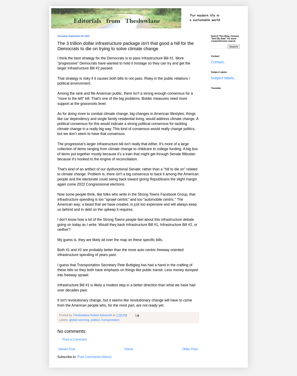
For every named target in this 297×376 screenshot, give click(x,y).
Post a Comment (74, 339)
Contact (217, 62)
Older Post (190, 349)
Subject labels (222, 78)
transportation (110, 320)
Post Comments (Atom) (94, 357)
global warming (79, 320)
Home (128, 349)
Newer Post (66, 349)
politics (95, 320)
